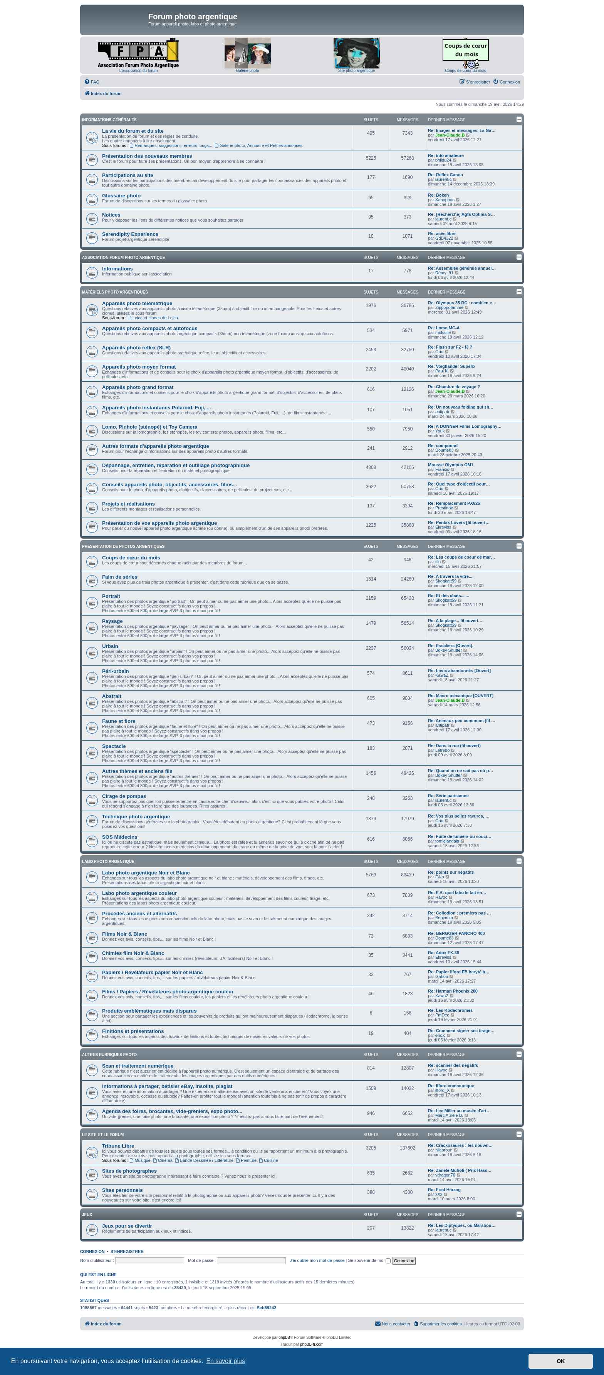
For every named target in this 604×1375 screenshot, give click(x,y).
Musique (140, 1160)
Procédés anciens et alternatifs (139, 913)
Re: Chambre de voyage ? (454, 386)
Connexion (92, 1251)
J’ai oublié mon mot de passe (317, 1260)
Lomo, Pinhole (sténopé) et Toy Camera (149, 427)
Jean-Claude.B (450, 135)
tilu (438, 561)
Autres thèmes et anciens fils (137, 771)
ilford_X (442, 1090)
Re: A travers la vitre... (450, 576)
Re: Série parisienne (448, 795)
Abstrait (111, 696)
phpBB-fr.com (312, 1344)
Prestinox (444, 508)
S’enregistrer (127, 1251)
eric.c (440, 1035)
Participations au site (127, 175)
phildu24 (443, 160)
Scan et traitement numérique (137, 1066)
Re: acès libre (442, 233)
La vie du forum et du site (133, 131)
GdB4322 (444, 238)
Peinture (246, 1160)
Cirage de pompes (124, 796)
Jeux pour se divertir (127, 1226)
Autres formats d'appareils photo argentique (155, 446)
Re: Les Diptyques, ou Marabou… (461, 1225)
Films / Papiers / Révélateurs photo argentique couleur (168, 992)
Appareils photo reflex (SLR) (136, 347)
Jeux (87, 1215)
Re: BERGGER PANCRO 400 (456, 933)
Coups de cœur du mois (465, 70)
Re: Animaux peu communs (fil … (461, 720)
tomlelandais (447, 841)
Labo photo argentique (108, 861)
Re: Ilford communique (451, 1085)
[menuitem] (91, 82)
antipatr (442, 411)
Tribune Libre (118, 1146)
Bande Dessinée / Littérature (204, 1160)
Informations (117, 269)
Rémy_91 (444, 272)
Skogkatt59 (445, 581)
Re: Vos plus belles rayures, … (459, 816)
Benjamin (444, 917)
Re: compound (443, 445)
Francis (442, 469)
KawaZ (441, 675)
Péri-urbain (115, 671)
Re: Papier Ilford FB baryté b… (459, 972)
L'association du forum (138, 70)
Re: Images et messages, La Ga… (461, 130)
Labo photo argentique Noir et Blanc (146, 873)
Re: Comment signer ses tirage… (461, 1030)
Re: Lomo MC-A (444, 327)
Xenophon (445, 199)
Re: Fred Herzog (444, 1189)
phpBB (284, 1337)
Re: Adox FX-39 (443, 952)
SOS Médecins (120, 837)
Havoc (441, 897)
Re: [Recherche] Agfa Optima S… (461, 214)
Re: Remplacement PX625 (454, 503)
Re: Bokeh (438, 195)
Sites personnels (122, 1190)
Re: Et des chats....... (448, 595)
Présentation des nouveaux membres (147, 156)
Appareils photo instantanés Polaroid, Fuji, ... (156, 407)
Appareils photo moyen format (139, 367)
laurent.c (443, 179)
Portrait (111, 596)
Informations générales (109, 120)
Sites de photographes (129, 1171)
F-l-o (439, 876)
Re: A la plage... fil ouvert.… (456, 620)
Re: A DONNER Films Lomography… (465, 426)
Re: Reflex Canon (445, 174)
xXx (438, 1194)
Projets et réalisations (128, 504)
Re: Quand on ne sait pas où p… (460, 770)
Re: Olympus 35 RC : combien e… (462, 302)
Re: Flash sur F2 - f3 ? (450, 347)
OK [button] (561, 1361)
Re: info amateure (446, 155)
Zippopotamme (449, 307)
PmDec (442, 1015)
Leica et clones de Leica (153, 317)
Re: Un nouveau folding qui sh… (460, 407)
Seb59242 (267, 1307)
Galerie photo (247, 70)
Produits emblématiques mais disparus (149, 1011)
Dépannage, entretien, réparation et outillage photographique (176, 465)
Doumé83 (444, 450)
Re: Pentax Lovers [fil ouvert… (459, 522)
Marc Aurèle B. (449, 1115)
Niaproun (444, 1150)
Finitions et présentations (133, 1031)
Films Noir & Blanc (124, 934)
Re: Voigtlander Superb (451, 366)
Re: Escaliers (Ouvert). (450, 645)
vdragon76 (445, 1175)
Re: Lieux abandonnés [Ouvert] (459, 670)
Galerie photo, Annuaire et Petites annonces (258, 145)
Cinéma (163, 1160)
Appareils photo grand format (137, 387)
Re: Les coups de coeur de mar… (461, 557)
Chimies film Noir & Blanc (133, 953)
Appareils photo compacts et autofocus (150, 328)
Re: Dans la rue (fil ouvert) (454, 745)
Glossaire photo (121, 196)
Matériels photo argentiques (115, 292)
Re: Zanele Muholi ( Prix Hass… (460, 1170)
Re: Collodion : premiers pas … (459, 913)
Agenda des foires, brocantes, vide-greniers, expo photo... (172, 1111)
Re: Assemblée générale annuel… (462, 268)
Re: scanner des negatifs (453, 1065)
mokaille (443, 332)
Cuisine (268, 1160)
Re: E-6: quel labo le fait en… (457, 892)
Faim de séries (120, 577)
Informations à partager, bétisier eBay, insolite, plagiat (167, 1086)
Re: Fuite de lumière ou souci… (459, 836)
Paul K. (442, 371)
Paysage (112, 621)
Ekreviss (443, 527)
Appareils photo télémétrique (137, 303)
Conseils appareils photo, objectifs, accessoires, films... (169, 484)
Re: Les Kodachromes (450, 1010)
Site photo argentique (356, 70)
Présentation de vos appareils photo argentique (159, 523)
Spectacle (114, 746)
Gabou (441, 976)
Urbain (110, 646)
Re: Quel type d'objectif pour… (459, 484)
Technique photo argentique (136, 816)
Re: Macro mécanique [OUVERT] (460, 695)
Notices (111, 215)
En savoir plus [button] (225, 1361)
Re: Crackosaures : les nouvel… (460, 1145)
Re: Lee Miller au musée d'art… (459, 1110)
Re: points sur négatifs (451, 872)
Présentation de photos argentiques (123, 546)
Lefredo (442, 750)
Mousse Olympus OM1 (450, 464)
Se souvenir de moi (369, 1260)
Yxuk (440, 431)
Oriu (439, 351)
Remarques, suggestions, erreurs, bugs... (171, 145)
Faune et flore (118, 721)
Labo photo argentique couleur (139, 893)
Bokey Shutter (448, 650)
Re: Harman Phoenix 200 (453, 991)
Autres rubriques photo (109, 1055)
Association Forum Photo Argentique (123, 257)
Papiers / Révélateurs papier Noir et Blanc (152, 972)
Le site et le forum (103, 1135)
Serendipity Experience (130, 234)
